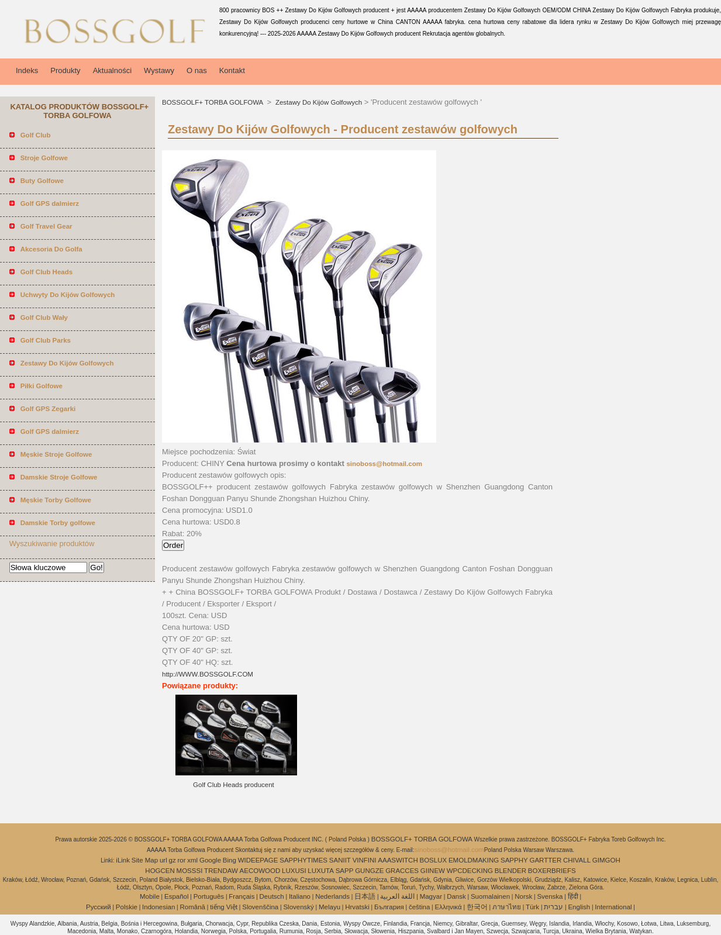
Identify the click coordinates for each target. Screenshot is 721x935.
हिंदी (573, 896)
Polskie (126, 906)
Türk (532, 906)
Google (210, 860)
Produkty (65, 70)
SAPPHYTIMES (303, 860)
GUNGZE (369, 870)
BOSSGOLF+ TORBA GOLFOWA (213, 102)
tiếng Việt (223, 906)
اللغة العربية (397, 896)
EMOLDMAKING (474, 860)
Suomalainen (490, 896)
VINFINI (365, 860)
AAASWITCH (398, 860)
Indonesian (158, 906)
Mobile (150, 896)
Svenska (550, 896)
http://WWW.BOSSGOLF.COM (207, 674)
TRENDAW (221, 870)
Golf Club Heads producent (233, 784)
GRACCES (402, 870)
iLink (123, 860)
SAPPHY (514, 860)
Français (241, 896)
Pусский (98, 906)
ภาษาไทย (506, 906)
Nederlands (332, 896)
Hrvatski (357, 906)
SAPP (345, 870)
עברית (553, 906)
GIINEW (432, 870)
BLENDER (510, 870)
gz (172, 860)
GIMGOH (606, 860)
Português (209, 896)
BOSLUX (433, 860)
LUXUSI (294, 870)
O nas (197, 70)
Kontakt (232, 70)
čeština (419, 906)
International (613, 906)
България (389, 906)
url (163, 860)
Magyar (431, 896)
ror (181, 860)
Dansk (456, 896)
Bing (229, 860)
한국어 (477, 906)
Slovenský (298, 906)
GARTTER (545, 860)
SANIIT (340, 860)
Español (176, 896)
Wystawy (159, 70)
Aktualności (112, 70)
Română (192, 906)
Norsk (523, 896)
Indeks (27, 70)
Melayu (329, 906)
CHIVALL (577, 860)
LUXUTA (321, 870)
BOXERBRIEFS (552, 870)
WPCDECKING (470, 870)
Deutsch (272, 896)
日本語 (364, 896)
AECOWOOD (260, 870)
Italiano (300, 896)
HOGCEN (159, 870)
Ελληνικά (448, 906)
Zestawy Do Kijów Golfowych (318, 102)
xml (192, 860)
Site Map (145, 860)
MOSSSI (190, 870)
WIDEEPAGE (258, 860)
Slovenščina (260, 906)
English (579, 906)
